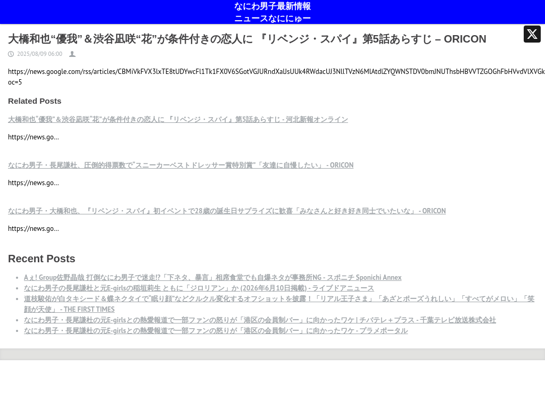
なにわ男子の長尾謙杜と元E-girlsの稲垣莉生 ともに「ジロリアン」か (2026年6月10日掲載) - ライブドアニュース (199, 288)
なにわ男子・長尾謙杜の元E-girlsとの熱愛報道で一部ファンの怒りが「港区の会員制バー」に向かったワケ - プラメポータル (216, 330)
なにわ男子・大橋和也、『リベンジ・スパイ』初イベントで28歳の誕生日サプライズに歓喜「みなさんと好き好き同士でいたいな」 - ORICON (227, 210)
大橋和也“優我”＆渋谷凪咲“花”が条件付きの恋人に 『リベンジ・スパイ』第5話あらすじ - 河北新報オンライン (178, 119)
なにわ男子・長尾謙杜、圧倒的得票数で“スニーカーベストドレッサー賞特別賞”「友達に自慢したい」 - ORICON (180, 165)
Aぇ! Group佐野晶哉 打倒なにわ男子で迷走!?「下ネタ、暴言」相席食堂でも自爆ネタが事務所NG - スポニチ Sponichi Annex (213, 277)
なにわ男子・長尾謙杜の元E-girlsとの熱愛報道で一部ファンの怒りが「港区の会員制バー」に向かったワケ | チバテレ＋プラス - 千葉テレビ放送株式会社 (260, 320)
